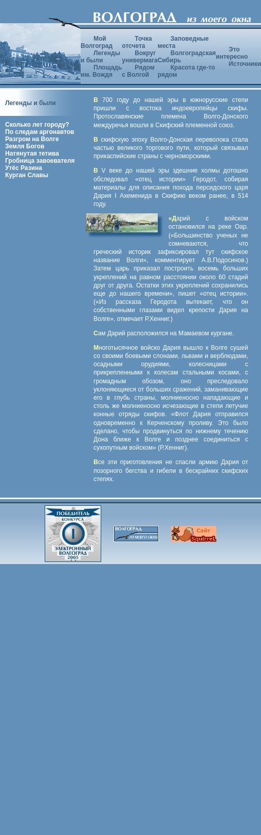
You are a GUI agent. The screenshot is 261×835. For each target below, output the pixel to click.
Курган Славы (26, 175)
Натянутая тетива (32, 153)
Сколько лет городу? (37, 124)
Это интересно (232, 53)
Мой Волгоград (97, 42)
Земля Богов (24, 146)
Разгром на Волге (32, 139)
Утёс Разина (23, 168)
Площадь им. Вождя (101, 71)
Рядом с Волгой (138, 71)
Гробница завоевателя (39, 160)
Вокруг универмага (139, 56)
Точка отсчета (137, 42)
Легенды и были (100, 56)
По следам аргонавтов (39, 131)
